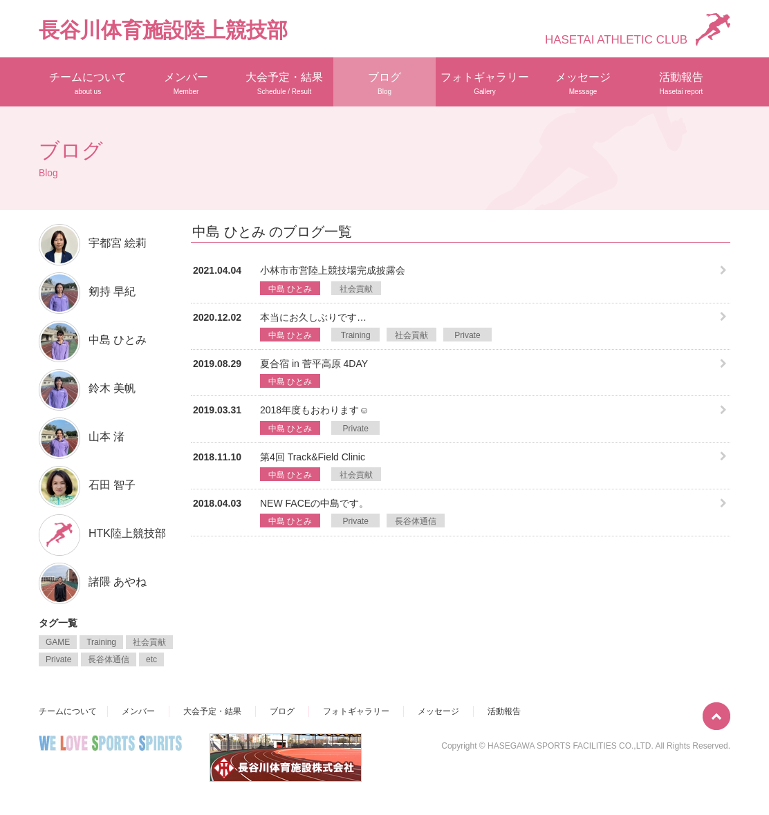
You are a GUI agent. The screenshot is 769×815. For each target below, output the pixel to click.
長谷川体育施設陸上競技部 (163, 30)
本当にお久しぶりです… (313, 317)
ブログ (384, 83)
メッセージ (583, 83)
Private (467, 335)
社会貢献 (356, 289)
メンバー (186, 83)
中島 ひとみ (290, 289)
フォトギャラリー (485, 83)
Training (356, 335)
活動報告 (681, 83)
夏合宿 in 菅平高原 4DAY (314, 363)
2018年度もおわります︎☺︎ (314, 409)
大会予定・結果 (284, 83)
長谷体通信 (415, 521)
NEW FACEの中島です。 (314, 503)
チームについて (88, 83)
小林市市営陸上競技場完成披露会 (332, 270)
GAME (58, 642)
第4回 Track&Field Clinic (312, 456)
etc (151, 659)
